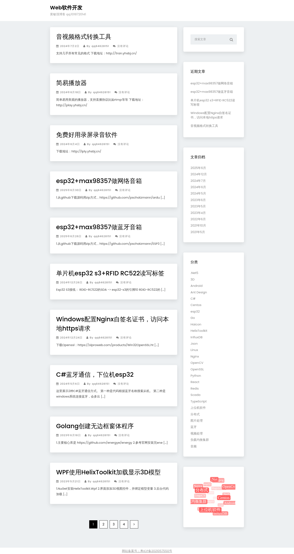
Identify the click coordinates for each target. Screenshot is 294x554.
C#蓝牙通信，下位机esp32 (95, 374)
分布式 (195, 414)
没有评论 (120, 46)
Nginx (194, 356)
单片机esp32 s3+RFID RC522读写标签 (110, 273)
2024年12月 (198, 174)
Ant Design (198, 292)
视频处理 (196, 433)
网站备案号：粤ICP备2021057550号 (147, 551)
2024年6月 (198, 187)
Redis (194, 388)
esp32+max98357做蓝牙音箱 (99, 227)
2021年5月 (197, 232)
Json (194, 343)
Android (196, 286)
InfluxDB (196, 337)
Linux (194, 350)
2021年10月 (198, 225)
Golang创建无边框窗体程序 (95, 426)
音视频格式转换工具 (83, 36)
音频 (193, 446)
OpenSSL (197, 369)
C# (192, 298)
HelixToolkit (198, 330)
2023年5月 (198, 206)
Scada (195, 395)
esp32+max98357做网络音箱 (99, 181)
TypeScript (198, 401)
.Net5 (194, 273)
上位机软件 (198, 407)
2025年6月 (198, 168)
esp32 (195, 311)
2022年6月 (198, 219)
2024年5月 (198, 193)
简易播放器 (71, 83)
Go (192, 318)
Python (195, 375)
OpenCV (196, 363)
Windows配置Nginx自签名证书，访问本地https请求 (210, 115)
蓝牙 (193, 427)
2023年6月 (198, 200)
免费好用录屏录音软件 (86, 135)
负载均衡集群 (199, 440)
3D (192, 279)
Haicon (195, 324)
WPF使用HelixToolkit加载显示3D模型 (108, 472)
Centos (195, 305)
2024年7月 (198, 181)
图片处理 (196, 420)
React (194, 382)
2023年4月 (198, 213)
